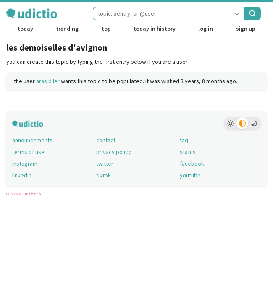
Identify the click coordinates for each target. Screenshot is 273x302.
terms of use (28, 152)
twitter (104, 163)
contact (106, 140)
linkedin (22, 175)
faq (184, 140)
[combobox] (161, 13)
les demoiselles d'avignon (56, 47)
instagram (24, 163)
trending (67, 28)
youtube (190, 175)
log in (205, 28)
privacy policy (113, 152)
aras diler (48, 81)
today (25, 28)
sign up (245, 28)
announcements (32, 140)
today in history (155, 28)
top (106, 28)
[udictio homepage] (31, 13)
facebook (192, 163)
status (188, 152)
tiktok (103, 175)
